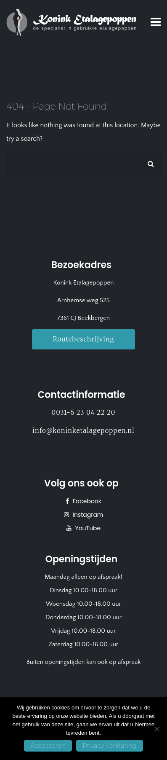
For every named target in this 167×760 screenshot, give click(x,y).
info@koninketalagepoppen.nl (83, 431)
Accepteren (48, 745)
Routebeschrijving (83, 339)
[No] (156, 729)
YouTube (87, 528)
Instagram (87, 514)
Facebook (86, 501)
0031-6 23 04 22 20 (84, 412)
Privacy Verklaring (109, 745)
